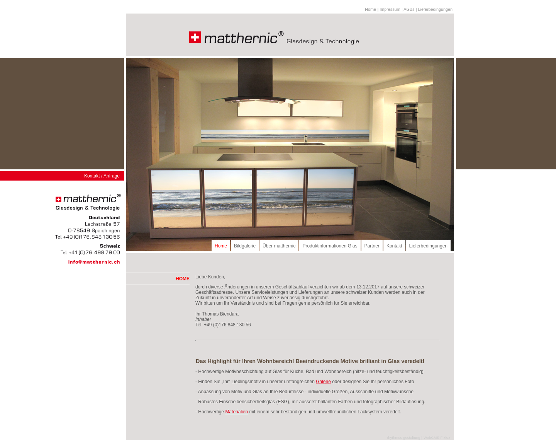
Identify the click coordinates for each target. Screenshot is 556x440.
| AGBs (408, 9)
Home (370, 9)
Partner (372, 246)
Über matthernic (279, 246)
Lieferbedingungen (428, 246)
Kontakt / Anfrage (102, 176)
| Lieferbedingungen (434, 9)
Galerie (323, 381)
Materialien (236, 411)
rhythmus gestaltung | (404, 437)
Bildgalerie (245, 246)
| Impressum (388, 9)
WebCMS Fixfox (437, 437)
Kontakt (394, 246)
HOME (183, 278)
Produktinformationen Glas (329, 246)
